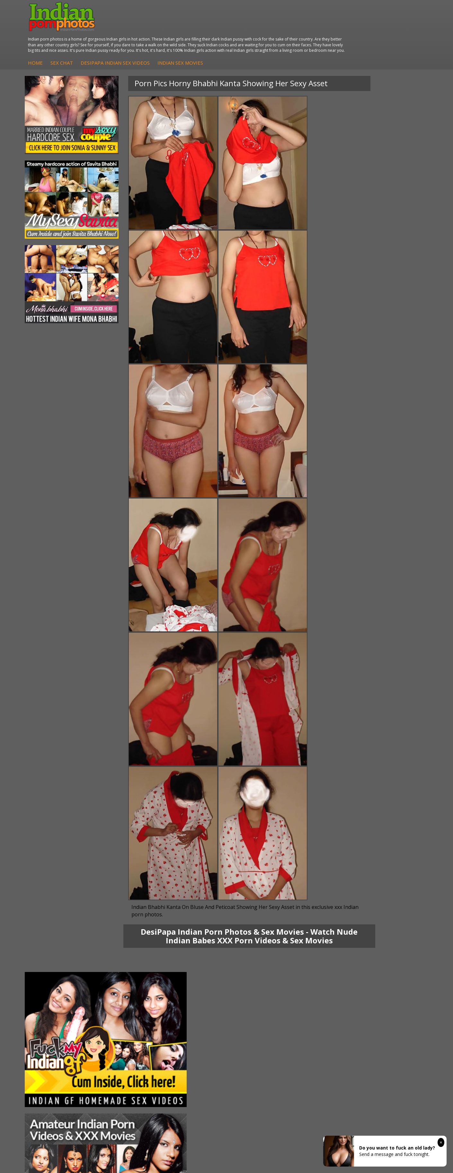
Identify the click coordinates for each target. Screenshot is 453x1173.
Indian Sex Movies (286, 34)
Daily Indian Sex (390, 970)
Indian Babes (186, 983)
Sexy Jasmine (52, 970)
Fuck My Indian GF (192, 970)
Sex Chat (168, 34)
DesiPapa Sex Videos (195, 957)
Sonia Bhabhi (52, 964)
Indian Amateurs (190, 977)
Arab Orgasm (320, 957)
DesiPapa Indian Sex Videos (221, 34)
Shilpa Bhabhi (53, 989)
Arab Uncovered (189, 989)
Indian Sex (116, 970)
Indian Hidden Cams (193, 964)
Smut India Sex (389, 983)
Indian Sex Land (322, 989)
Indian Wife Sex (389, 977)
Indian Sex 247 (321, 983)
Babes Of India (321, 964)
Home (141, 34)
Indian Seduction (257, 970)
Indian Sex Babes (257, 983)
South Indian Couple (60, 983)
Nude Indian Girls (257, 989)
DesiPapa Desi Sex (125, 977)
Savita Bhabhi (53, 977)
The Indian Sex (389, 957)
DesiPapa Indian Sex (127, 957)
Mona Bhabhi (53, 957)
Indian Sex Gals (255, 977)
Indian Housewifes (125, 983)
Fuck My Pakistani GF (128, 989)
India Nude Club (322, 977)
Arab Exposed (120, 964)
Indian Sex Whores (259, 964)
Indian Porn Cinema (260, 957)
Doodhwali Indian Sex (396, 964)
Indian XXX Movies (393, 989)
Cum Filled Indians (325, 970)
